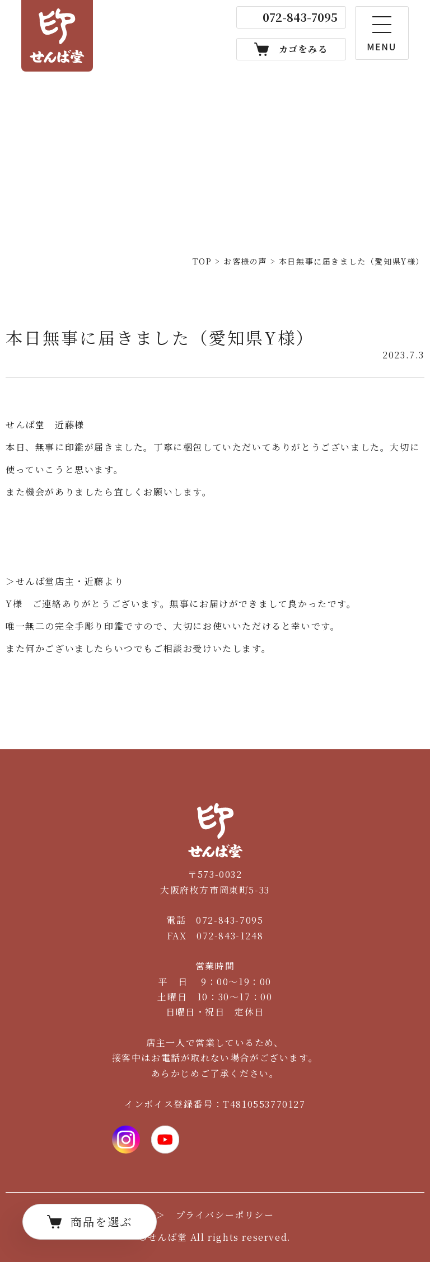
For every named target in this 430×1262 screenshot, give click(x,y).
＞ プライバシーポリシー (215, 1214)
